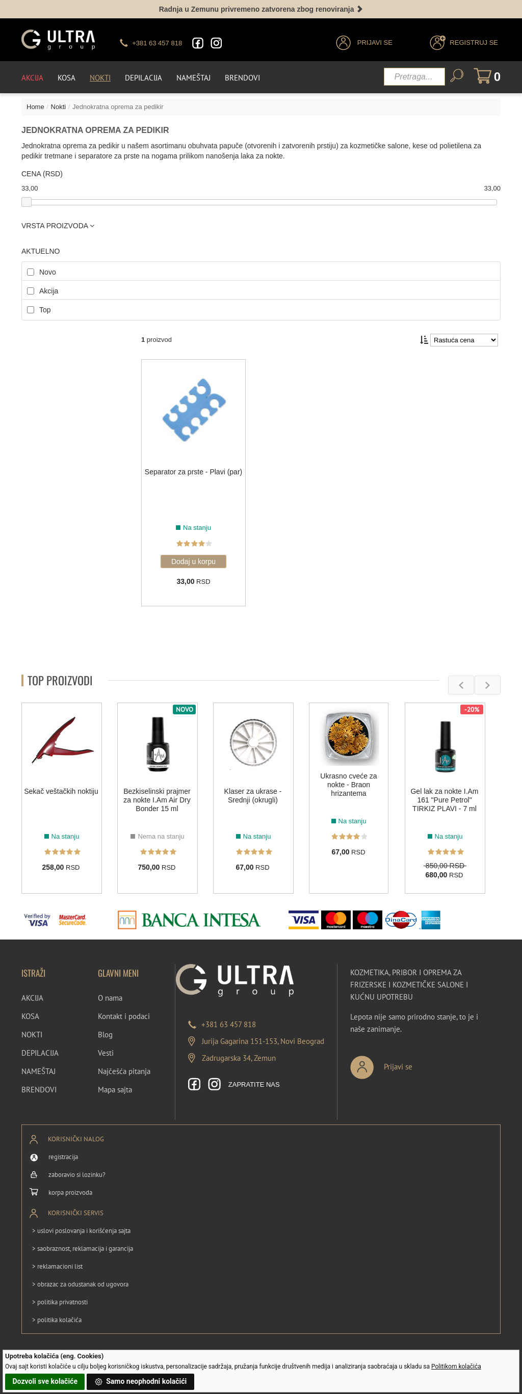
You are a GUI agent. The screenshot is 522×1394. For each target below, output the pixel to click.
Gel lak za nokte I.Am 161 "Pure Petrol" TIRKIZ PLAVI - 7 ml (444, 800)
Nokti (100, 78)
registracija (63, 1156)
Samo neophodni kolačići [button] (140, 1382)
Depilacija (143, 78)
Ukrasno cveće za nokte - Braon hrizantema (348, 784)
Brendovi (242, 78)
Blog (105, 1034)
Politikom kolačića (456, 1366)
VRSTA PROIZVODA (57, 226)
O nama (110, 998)
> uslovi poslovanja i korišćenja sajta (81, 1230)
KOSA (30, 1016)
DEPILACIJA (40, 1053)
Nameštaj (193, 78)
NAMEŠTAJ (38, 1071)
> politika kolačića (57, 1320)
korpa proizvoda (70, 1192)
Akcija (32, 78)
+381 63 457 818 (228, 1024)
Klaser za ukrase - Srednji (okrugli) (253, 795)
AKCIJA (32, 998)
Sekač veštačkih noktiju (61, 791)
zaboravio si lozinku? (77, 1174)
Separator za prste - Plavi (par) (193, 472)
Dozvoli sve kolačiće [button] (45, 1381)
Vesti (106, 1053)
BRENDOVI (39, 1089)
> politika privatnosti (60, 1302)
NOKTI (31, 1034)
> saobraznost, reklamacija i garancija (82, 1248)
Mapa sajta (115, 1089)
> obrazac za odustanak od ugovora (80, 1284)
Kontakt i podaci (124, 1016)
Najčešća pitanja (124, 1071)
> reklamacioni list (57, 1266)
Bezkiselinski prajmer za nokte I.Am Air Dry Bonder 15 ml (156, 800)
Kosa (66, 78)
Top (45, 310)
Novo (47, 272)
